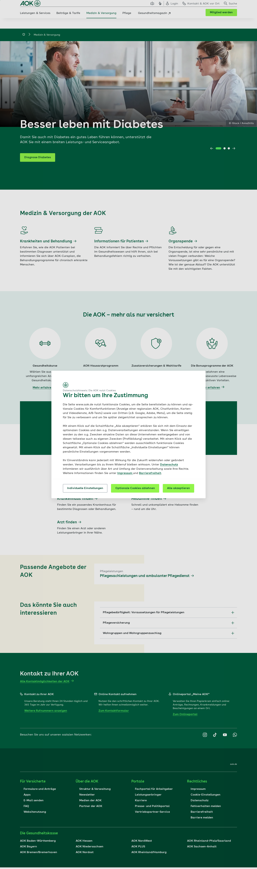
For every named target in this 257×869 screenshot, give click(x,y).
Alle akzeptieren (178, 488)
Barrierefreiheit (150, 473)
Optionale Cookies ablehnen (135, 488)
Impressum (125, 473)
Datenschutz (169, 464)
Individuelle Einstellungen (85, 488)
